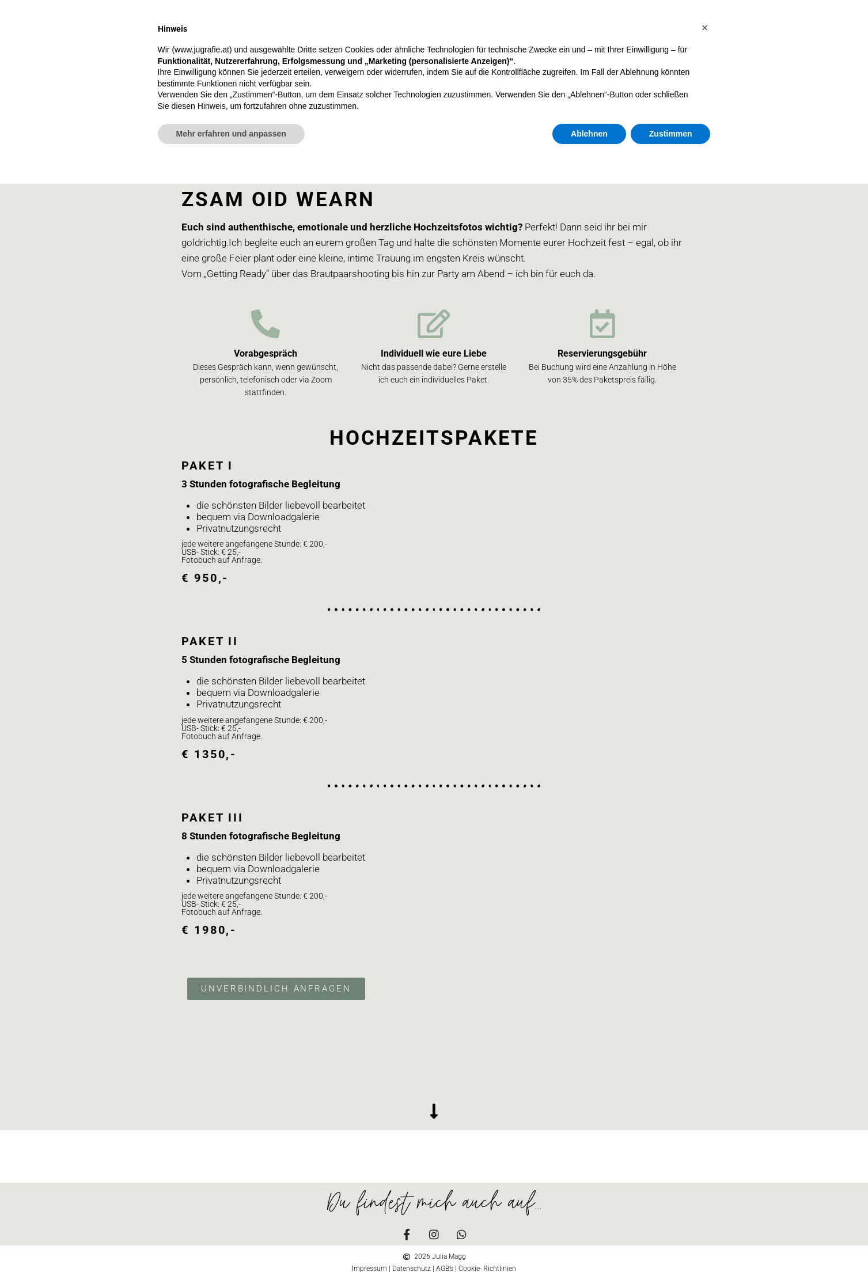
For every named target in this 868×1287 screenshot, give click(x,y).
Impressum (369, 1269)
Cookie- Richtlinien (487, 1269)
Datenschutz (411, 1269)
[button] (705, 27)
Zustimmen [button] (670, 133)
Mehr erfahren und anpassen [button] (231, 133)
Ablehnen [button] (589, 133)
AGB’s (444, 1269)
